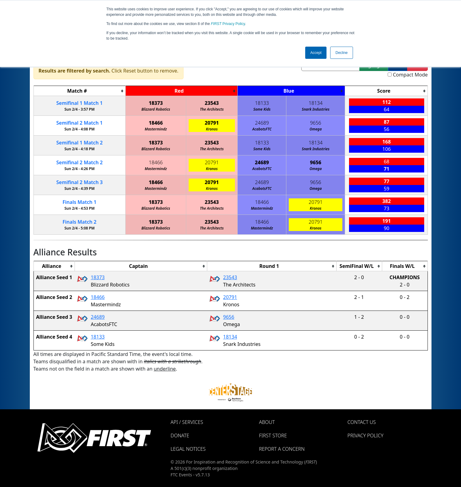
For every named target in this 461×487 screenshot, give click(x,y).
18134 (316, 103)
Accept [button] (316, 53)
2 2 (79, 162)
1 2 (79, 142)
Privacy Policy (228, 24)
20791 (212, 122)
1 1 (79, 103)
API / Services (187, 422)
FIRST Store (273, 435)
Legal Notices (188, 449)
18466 (156, 122)
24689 (262, 122)
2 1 (79, 122)
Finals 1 (79, 202)
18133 (262, 103)
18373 (156, 103)
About (267, 422)
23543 (212, 103)
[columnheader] (79, 91)
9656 (315, 122)
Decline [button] (341, 53)
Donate (180, 435)
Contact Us (361, 422)
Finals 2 (79, 222)
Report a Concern (282, 449)
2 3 (79, 182)
